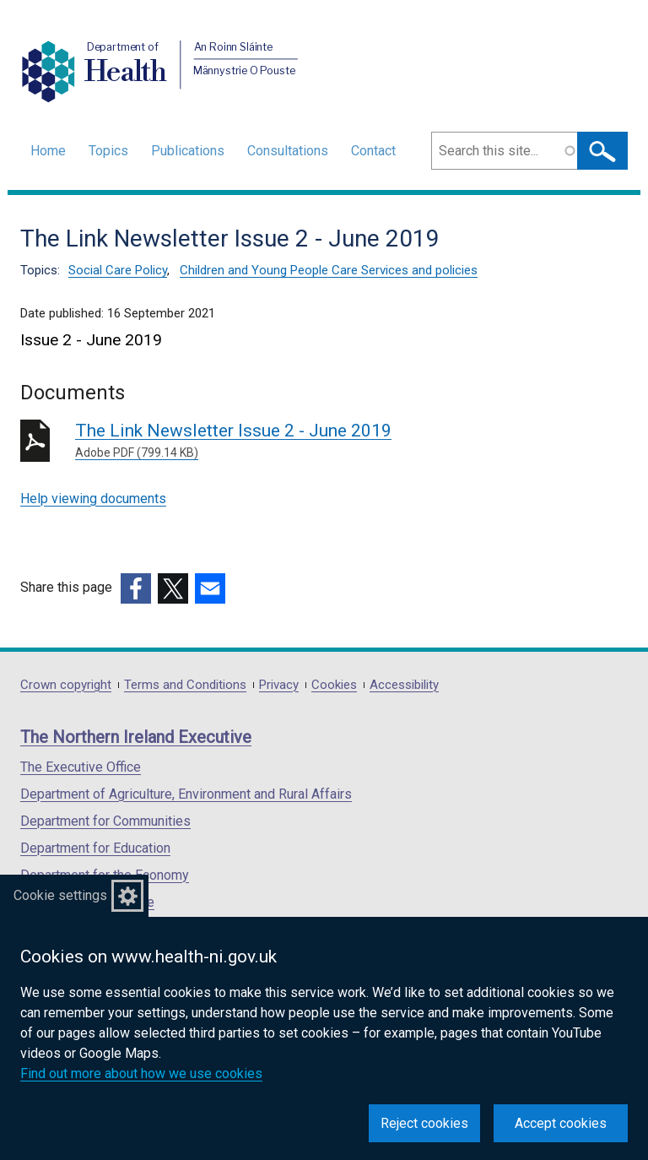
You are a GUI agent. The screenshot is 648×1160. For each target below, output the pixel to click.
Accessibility (404, 685)
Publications (187, 151)
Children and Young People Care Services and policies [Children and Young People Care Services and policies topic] (329, 270)
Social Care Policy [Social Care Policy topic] (117, 270)
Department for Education (95, 848)
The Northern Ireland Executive (135, 737)
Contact (373, 151)
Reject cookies (424, 1123)
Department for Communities (105, 821)
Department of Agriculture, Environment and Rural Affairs (186, 794)
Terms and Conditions (185, 685)
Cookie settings (60, 895)
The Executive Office (80, 767)
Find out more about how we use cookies (141, 1073)
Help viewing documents (93, 499)
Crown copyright (65, 685)
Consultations (287, 151)
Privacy (279, 685)
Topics (108, 151)
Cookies (334, 685)
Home (48, 151)
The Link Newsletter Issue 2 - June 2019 (317, 441)
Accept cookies (561, 1123)
